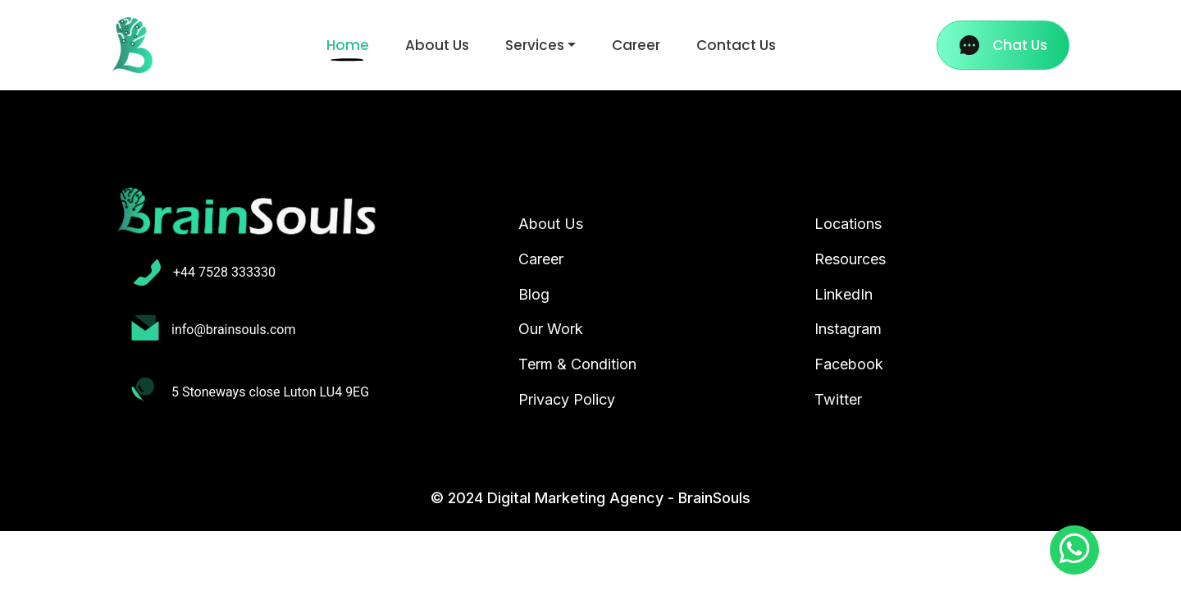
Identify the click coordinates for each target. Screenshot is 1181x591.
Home (351, 44)
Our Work (550, 328)
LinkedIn (843, 294)
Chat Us (1003, 45)
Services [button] (534, 45)
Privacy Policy (566, 399)
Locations (848, 223)
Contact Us (736, 45)
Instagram (848, 328)
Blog (533, 294)
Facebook (848, 364)
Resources (850, 259)
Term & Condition (577, 364)
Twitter (838, 399)
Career (636, 45)
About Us (437, 45)
